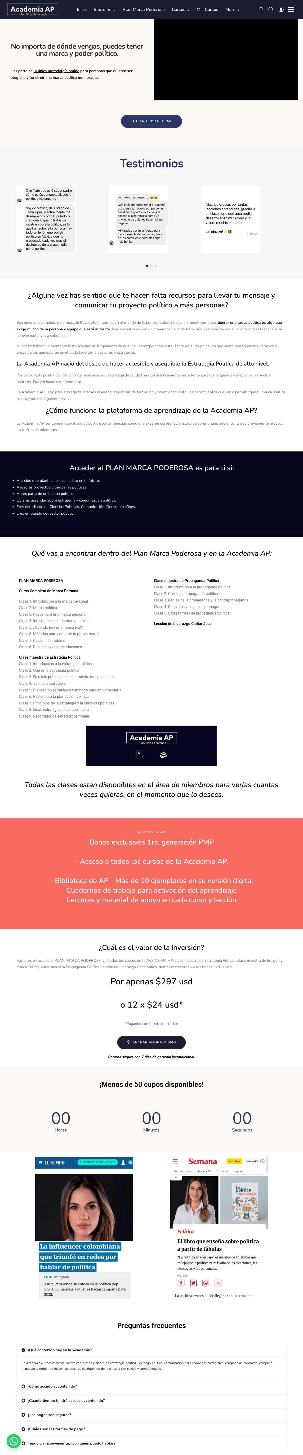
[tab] (151, 1350)
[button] (232, 9)
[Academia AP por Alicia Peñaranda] (32, 9)
